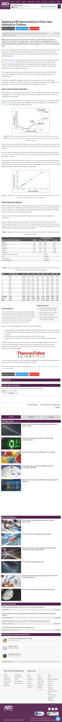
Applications (41, 681)
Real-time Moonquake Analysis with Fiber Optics (38, 589)
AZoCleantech (7, 681)
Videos (29, 681)
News (28, 675)
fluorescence (5, 105)
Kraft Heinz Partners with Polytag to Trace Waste (38, 452)
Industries (40, 683)
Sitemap (40, 687)
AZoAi (16, 679)
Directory (29, 683)
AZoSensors (18, 675)
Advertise (50, 685)
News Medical (18, 681)
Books (39, 675)
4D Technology (8, 617)
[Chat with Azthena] (58, 718)
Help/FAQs (40, 685)
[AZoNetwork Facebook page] (15, 7)
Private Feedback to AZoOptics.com (50, 405)
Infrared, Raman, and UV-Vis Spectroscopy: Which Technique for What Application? (39, 548)
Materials (40, 679)
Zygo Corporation (9, 623)
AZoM (5, 675)
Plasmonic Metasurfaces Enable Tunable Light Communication (37, 439)
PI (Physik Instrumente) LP (11, 630)
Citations (6, 380)
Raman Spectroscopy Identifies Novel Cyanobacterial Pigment (40, 480)
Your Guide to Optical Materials (32, 562)
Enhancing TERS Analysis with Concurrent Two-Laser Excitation (23, 607)
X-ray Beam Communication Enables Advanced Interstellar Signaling (38, 466)
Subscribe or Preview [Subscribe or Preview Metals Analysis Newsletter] (14, 648)
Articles (29, 677)
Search (50, 677)
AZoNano (6, 677)
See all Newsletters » (7, 661)
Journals (29, 687)
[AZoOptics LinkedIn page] (12, 7)
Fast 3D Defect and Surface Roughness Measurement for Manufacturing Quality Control (29, 614)
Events (39, 677)
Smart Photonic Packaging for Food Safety (36, 534)
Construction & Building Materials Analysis (20, 638)
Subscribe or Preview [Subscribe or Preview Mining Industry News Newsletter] (14, 655)
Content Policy (52, 695)
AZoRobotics (7, 679)
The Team (40, 689)
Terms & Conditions (51, 688)
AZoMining (7, 685)
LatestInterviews (51, 417)
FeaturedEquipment (31, 417)
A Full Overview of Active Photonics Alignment (17, 627)
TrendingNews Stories (11, 417)
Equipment (30, 679)
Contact (50, 683)
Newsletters (51, 681)
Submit (57, 407)
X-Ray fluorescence (9, 62)
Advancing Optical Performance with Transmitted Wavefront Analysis (25, 621)
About (49, 675)
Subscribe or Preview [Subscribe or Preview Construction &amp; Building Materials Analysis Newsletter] (14, 640)
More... (59, 2)
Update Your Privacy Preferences (14, 720)
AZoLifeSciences (19, 683)
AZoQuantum (18, 677)
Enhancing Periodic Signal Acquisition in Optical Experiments (38, 521)
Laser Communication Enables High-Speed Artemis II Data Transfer (40, 425)
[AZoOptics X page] (17, 7)
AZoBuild (6, 683)
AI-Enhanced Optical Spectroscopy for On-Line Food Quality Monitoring (39, 576)
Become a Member (53, 679)
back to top (54, 704)
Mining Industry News (15, 654)
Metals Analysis (13, 646)
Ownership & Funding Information (51, 698)
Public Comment (32, 405)
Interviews (30, 685)
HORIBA (7, 609)
